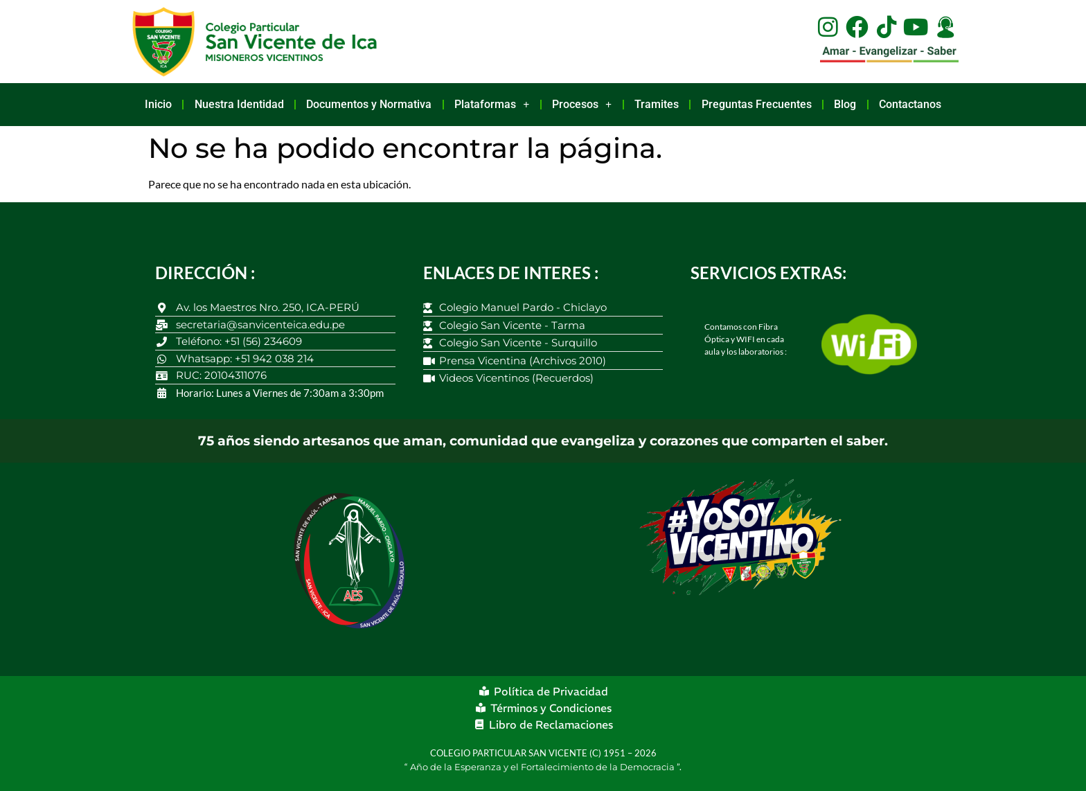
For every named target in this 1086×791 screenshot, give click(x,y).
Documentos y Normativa (368, 104)
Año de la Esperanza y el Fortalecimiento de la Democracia (543, 766)
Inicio (158, 104)
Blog (845, 104)
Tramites (656, 104)
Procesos (582, 104)
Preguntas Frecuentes (757, 104)
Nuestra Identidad (239, 104)
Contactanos (910, 104)
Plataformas (491, 104)
